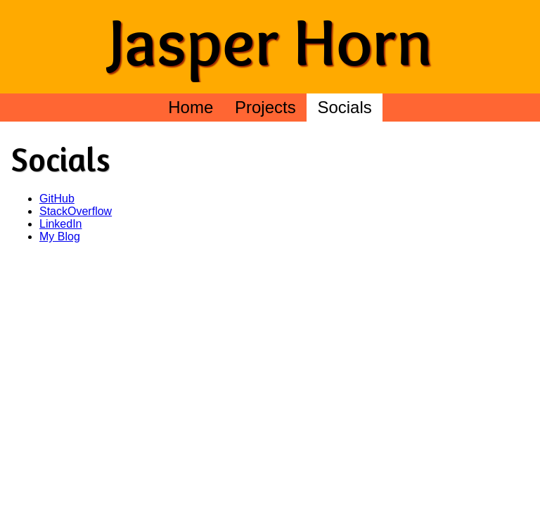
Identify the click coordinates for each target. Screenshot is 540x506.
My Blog (59, 236)
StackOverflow (75, 211)
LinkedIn (60, 224)
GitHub (57, 199)
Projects (265, 107)
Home (190, 107)
